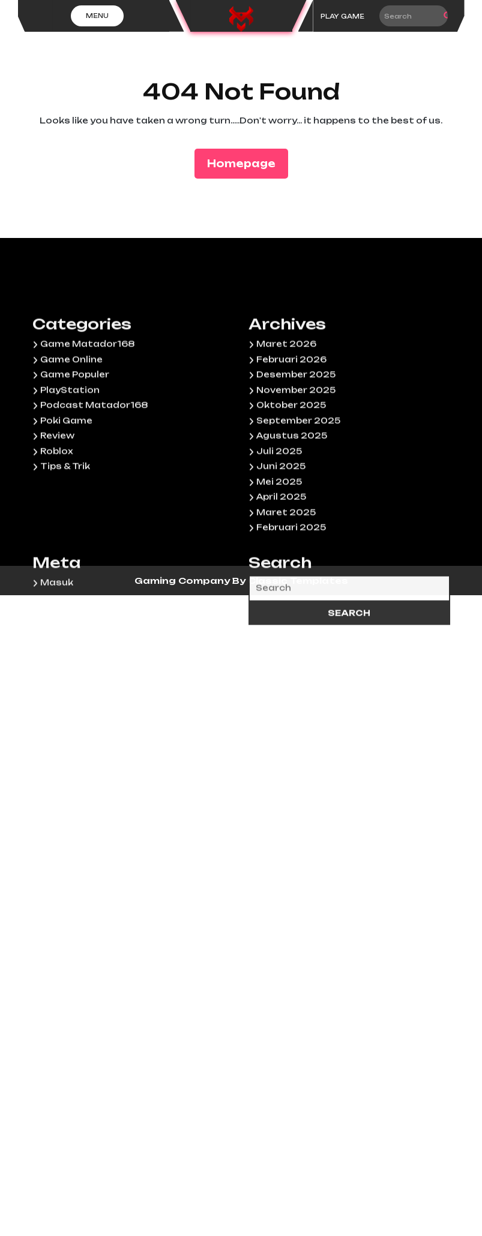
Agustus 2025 (291, 504)
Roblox (56, 519)
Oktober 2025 (291, 473)
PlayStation (70, 458)
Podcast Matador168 (94, 473)
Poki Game (66, 489)
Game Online (71, 428)
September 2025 (298, 489)
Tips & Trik (65, 534)
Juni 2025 (281, 534)
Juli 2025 (279, 519)
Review (57, 504)
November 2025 (296, 458)
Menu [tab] (97, 15)
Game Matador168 (87, 412)
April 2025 (281, 565)
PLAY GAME (342, 16)
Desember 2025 (296, 443)
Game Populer (74, 443)
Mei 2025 (279, 550)
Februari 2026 (291, 428)
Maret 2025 (286, 581)
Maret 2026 (286, 412)
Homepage (246, 163)
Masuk (56, 651)
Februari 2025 (291, 596)
